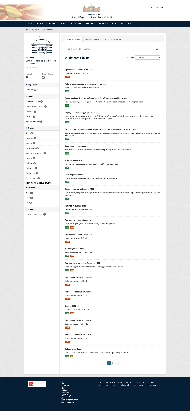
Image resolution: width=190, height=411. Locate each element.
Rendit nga (130, 57)
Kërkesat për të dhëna (113, 39)
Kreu (30, 24)
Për (127, 39)
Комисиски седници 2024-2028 (78, 335)
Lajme (63, 24)
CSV (72, 356)
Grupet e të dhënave (46, 24)
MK (152, 8)
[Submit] (157, 49)
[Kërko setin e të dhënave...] (109, 49)
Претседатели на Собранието (78, 220)
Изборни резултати (73, 160)
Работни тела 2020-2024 (75, 206)
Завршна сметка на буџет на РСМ (79, 189)
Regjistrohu (151, 385)
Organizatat (36, 29)
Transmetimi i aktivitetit (92, 39)
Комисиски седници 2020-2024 (78, 292)
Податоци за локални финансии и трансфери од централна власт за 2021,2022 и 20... (101, 129)
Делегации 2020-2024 (74, 249)
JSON (67, 77)
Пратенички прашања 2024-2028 (78, 70)
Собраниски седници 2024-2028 (78, 320)
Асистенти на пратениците (76, 146)
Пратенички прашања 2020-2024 (78, 234)
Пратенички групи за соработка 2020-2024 (83, 263)
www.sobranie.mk (62, 402)
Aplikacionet (76, 24)
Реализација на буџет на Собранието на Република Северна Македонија (96, 98)
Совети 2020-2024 (72, 306)
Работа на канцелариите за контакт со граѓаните (86, 84)
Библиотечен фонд (73, 349)
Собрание (48, 29)
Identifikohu (138, 385)
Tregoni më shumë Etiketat (38, 183)
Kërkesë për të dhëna (107, 24)
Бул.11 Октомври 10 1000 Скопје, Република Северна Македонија (62, 389)
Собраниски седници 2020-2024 (78, 277)
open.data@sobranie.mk (62, 399)
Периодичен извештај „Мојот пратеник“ (82, 112)
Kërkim (89, 24)
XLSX (67, 91)
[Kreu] (27, 29)
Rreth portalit (129, 24)
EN (162, 8)
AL (157, 8)
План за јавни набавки (74, 175)
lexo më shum (31, 67)
